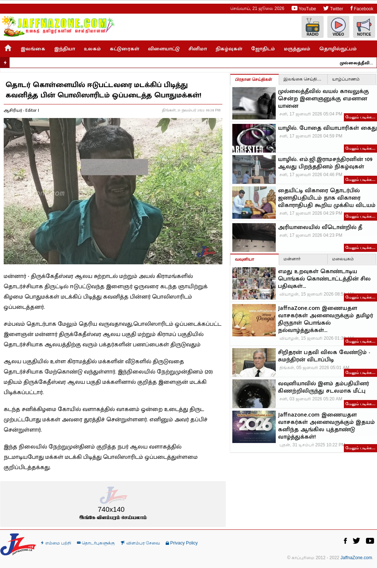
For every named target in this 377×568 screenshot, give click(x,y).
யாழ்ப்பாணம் (346, 79)
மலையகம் (343, 258)
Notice (364, 27)
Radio (312, 27)
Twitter (333, 8)
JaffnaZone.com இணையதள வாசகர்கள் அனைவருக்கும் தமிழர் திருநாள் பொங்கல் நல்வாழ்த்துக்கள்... (325, 319)
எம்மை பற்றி (56, 543)
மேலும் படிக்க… (360, 117)
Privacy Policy (182, 543)
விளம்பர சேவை (140, 543)
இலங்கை (33, 48)
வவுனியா (244, 259)
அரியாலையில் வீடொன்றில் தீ (320, 227)
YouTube (304, 8)
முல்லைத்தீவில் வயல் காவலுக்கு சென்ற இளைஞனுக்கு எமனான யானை (360, 63)
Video (338, 27)
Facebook (361, 8)
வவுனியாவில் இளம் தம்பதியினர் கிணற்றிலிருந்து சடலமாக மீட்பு (323, 387)
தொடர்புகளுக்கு (96, 543)
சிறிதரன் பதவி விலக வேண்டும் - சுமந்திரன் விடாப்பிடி (324, 356)
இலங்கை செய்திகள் (303, 79)
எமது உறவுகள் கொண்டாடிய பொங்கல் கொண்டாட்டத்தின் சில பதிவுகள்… (324, 279)
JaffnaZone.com (356, 557)
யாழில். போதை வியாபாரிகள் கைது (327, 128)
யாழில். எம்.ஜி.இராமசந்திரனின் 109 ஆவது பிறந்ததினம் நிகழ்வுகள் (325, 163)
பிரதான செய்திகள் (253, 79)
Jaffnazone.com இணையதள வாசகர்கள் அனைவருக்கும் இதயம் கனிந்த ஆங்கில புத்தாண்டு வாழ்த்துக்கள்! (326, 426)
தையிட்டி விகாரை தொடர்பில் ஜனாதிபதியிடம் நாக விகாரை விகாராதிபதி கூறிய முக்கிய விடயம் (327, 198)
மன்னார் (291, 258)
